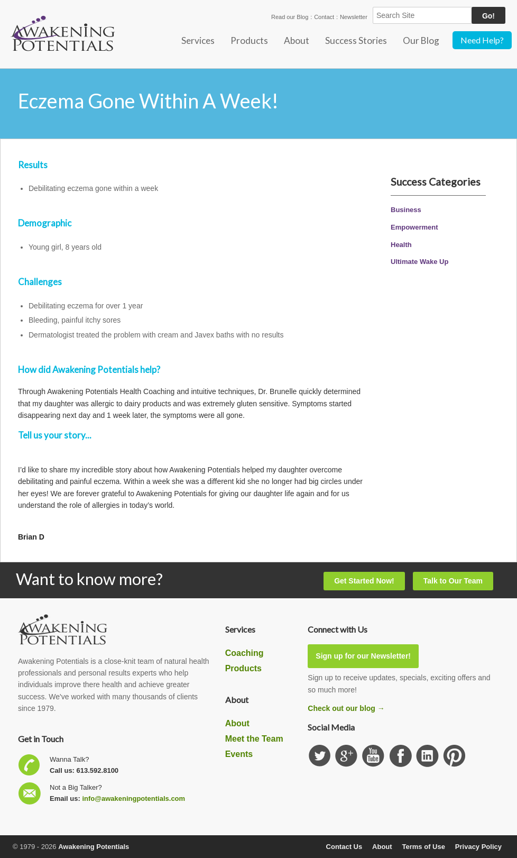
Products (249, 40)
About (296, 40)
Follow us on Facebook (400, 756)
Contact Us (344, 847)
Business (406, 210)
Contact (324, 17)
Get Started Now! (364, 581)
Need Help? (482, 40)
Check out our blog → (346, 708)
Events (239, 754)
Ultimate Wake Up (419, 262)
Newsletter (353, 17)
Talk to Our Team (453, 581)
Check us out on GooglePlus (346, 756)
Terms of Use (423, 847)
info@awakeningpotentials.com (133, 798)
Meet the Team (254, 738)
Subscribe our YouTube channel (373, 756)
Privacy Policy (478, 847)
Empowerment (414, 227)
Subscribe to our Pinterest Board (454, 756)
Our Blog (421, 40)
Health (401, 245)
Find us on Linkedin (427, 756)
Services (198, 40)
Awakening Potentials (93, 847)
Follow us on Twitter (319, 756)
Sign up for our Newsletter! (363, 656)
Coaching (244, 653)
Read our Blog (289, 17)
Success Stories (356, 40)
